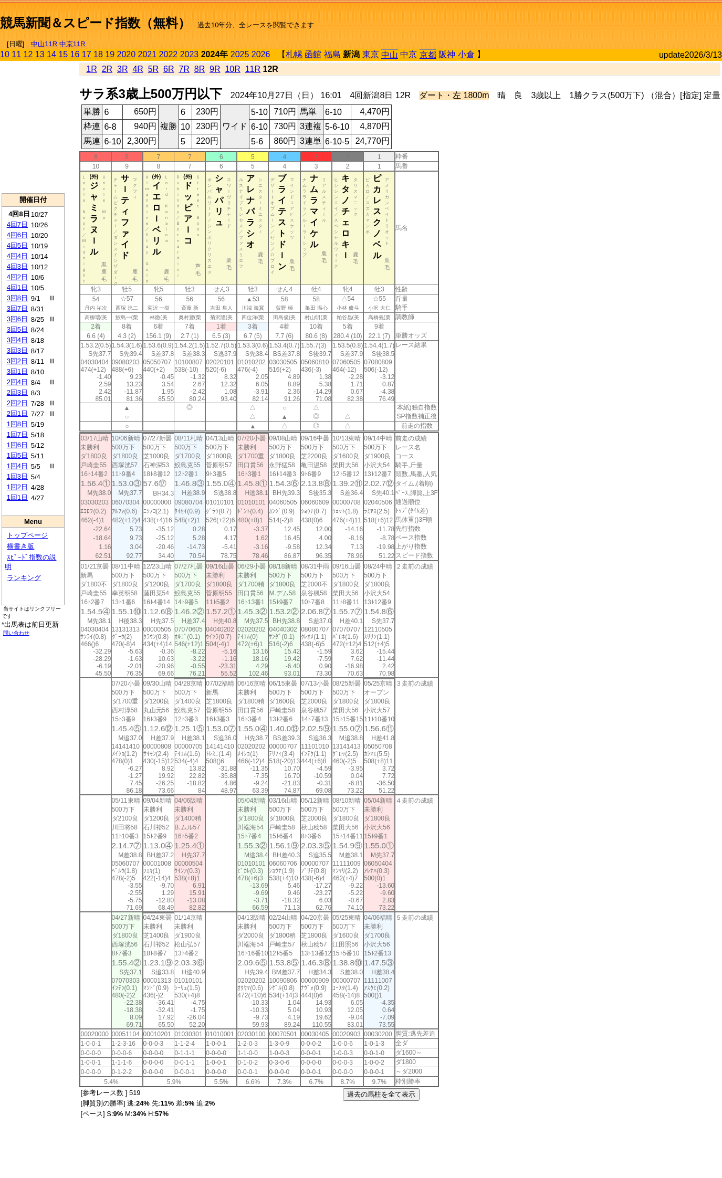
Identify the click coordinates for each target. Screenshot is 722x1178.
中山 (389, 54)
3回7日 (17, 308)
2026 (261, 54)
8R (199, 69)
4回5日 (17, 245)
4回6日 (17, 235)
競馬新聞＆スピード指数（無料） (95, 23)
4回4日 (17, 256)
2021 (147, 54)
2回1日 (17, 413)
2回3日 (17, 392)
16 (75, 54)
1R (91, 69)
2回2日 (17, 403)
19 (109, 54)
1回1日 (17, 497)
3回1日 (17, 371)
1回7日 (17, 434)
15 (63, 54)
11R (252, 69)
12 (28, 54)
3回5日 (17, 329)
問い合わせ (16, 633)
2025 (240, 54)
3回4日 (17, 340)
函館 (313, 54)
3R (122, 69)
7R (184, 69)
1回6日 (17, 445)
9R (215, 69)
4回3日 (17, 266)
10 (4, 54)
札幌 (294, 54)
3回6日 (17, 319)
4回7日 (17, 224)
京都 (428, 54)
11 (16, 54)
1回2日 (17, 487)
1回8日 (17, 424)
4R (137, 69)
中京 (408, 54)
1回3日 (17, 476)
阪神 (446, 54)
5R (153, 69)
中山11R (44, 44)
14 (51, 54)
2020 (126, 54)
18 (98, 54)
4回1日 (17, 287)
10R (232, 69)
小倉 (466, 54)
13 (40, 54)
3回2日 (17, 361)
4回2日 (17, 277)
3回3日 (17, 350)
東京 (370, 54)
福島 (332, 54)
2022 (168, 54)
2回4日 (17, 382)
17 (86, 54)
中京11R (72, 44)
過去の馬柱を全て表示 (381, 1094)
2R (107, 69)
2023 (189, 54)
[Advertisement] (599, 19)
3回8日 (17, 298)
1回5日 (17, 455)
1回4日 (17, 466)
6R (168, 69)
